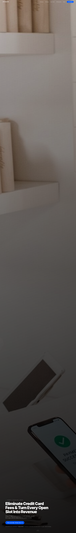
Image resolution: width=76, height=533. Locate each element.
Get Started (70, 1)
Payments (41, 1)
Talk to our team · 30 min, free (15, 522)
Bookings (47, 1)
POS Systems (58, 1)
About (64, 1)
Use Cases (53, 1)
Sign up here (20, 526)
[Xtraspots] (5, 1)
